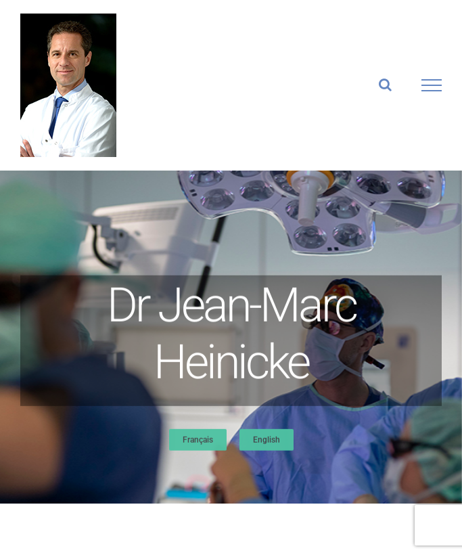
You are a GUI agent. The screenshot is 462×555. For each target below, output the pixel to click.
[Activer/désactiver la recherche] (385, 84)
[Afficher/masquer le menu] (432, 85)
